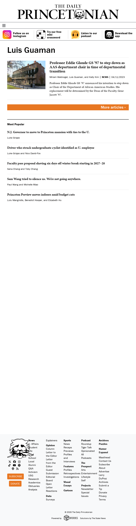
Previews (68, 451)
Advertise (104, 471)
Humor (102, 448)
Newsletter (87, 489)
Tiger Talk (86, 447)
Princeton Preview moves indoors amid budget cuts (41, 194)
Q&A (30, 468)
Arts (83, 469)
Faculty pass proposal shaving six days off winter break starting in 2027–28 (56, 163)
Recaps (68, 447)
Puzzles (103, 443)
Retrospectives (72, 473)
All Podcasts (86, 456)
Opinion (50, 445)
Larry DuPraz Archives (103, 478)
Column (50, 448)
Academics (34, 482)
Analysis (32, 489)
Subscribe (15, 476)
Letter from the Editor (51, 463)
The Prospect (86, 464)
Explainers (51, 440)
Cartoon (68, 490)
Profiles (68, 469)
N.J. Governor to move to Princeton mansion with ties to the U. (48, 132)
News (31, 440)
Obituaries (34, 486)
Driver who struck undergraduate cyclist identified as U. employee (50, 147)
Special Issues (85, 494)
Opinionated (88, 451)
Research (33, 479)
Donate (15, 483)
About (102, 468)
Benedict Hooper (33, 200)
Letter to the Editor (51, 454)
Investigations (71, 476)
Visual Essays (68, 483)
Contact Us (105, 461)
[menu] (132, 25)
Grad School (32, 456)
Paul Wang (12, 184)
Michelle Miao (31, 184)
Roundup (86, 443)
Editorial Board (50, 478)
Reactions (51, 491)
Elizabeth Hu (54, 200)
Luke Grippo (13, 137)
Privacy (103, 496)
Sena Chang (13, 168)
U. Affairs (33, 443)
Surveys (50, 499)
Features (69, 466)
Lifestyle (85, 476)
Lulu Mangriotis (15, 200)
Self (83, 480)
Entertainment (89, 473)
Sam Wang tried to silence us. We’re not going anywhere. (44, 179)
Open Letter (49, 485)
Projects (86, 485)
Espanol (103, 452)
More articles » (113, 107)
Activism (33, 472)
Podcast (86, 440)
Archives (104, 440)
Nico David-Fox (33, 153)
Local (31, 461)
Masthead (104, 457)
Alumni (32, 465)
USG (30, 475)
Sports (67, 440)
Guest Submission (52, 471)
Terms (102, 499)
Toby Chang (31, 168)
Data (48, 496)
